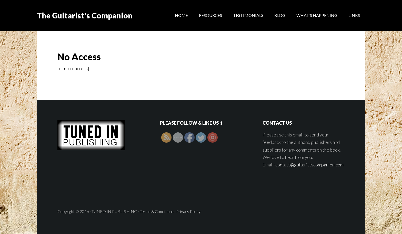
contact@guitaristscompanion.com (309, 164)
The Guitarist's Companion (85, 15)
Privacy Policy (188, 211)
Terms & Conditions (157, 211)
